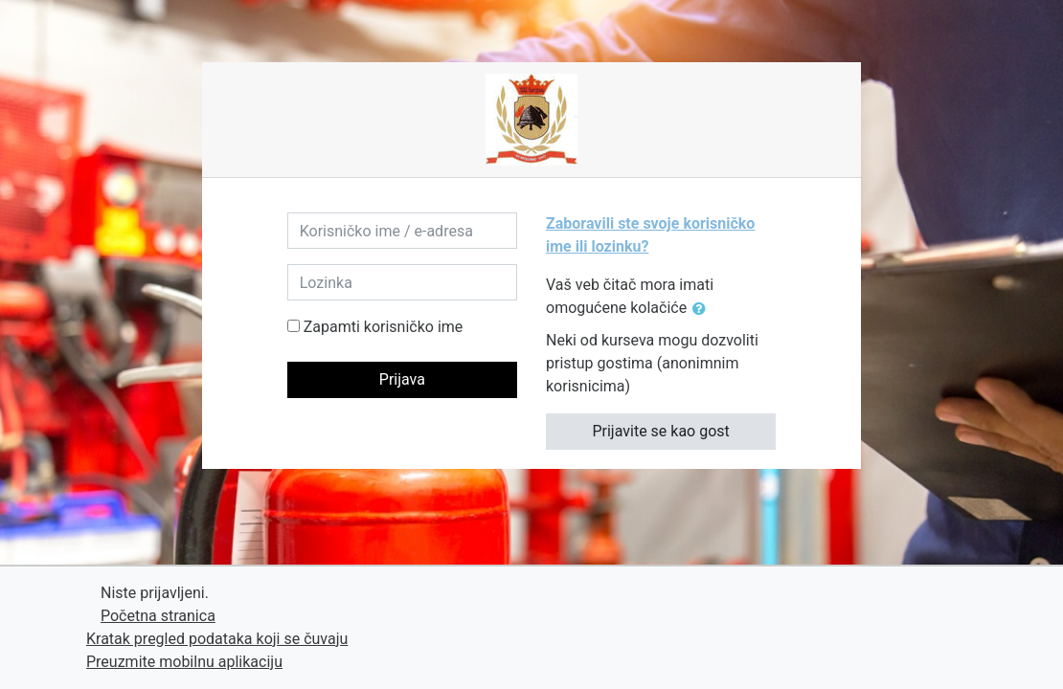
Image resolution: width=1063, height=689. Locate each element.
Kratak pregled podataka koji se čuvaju (217, 639)
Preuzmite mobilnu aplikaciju (184, 662)
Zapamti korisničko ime (384, 327)
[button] (702, 309)
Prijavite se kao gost (660, 431)
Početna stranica (158, 616)
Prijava (402, 379)
